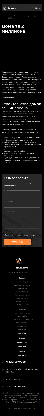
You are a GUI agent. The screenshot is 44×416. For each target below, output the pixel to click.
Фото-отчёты (22, 334)
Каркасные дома (22, 282)
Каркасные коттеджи (22, 285)
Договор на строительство (22, 319)
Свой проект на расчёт (16, 386)
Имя (8, 191)
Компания (22, 309)
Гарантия (22, 347)
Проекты (22, 278)
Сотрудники (22, 326)
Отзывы (22, 338)
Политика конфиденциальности (22, 408)
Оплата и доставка (22, 323)
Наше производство (22, 313)
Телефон (10, 201)
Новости (22, 351)
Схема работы (22, 316)
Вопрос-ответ (22, 342)
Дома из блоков (22, 305)
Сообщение (11, 212)
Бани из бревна (22, 301)
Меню (37, 8)
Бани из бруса (22, 298)
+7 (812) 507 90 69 (16, 362)
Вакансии (22, 329)
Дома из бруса (22, 292)
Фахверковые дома (22, 295)
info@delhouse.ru (13, 379)
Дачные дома (22, 288)
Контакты (22, 355)
